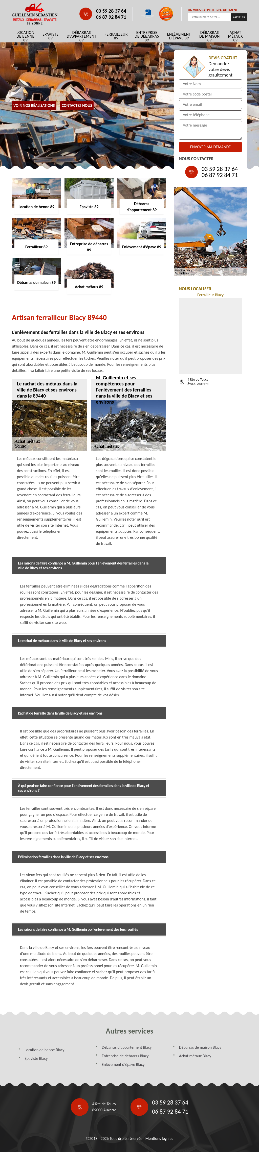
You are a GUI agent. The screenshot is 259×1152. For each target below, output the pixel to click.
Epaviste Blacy (36, 1058)
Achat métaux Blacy (195, 1055)
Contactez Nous (77, 105)
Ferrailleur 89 (116, 36)
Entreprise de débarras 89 (147, 36)
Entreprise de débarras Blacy (125, 1055)
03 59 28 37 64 (111, 11)
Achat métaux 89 (235, 36)
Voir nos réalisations (34, 105)
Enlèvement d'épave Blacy (123, 1064)
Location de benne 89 (25, 36)
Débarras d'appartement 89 (82, 36)
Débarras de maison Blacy (200, 1047)
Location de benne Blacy (44, 1049)
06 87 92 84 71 (111, 17)
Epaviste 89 (50, 36)
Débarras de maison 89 (209, 36)
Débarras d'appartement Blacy (127, 1047)
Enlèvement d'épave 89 (179, 36)
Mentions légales (159, 1138)
